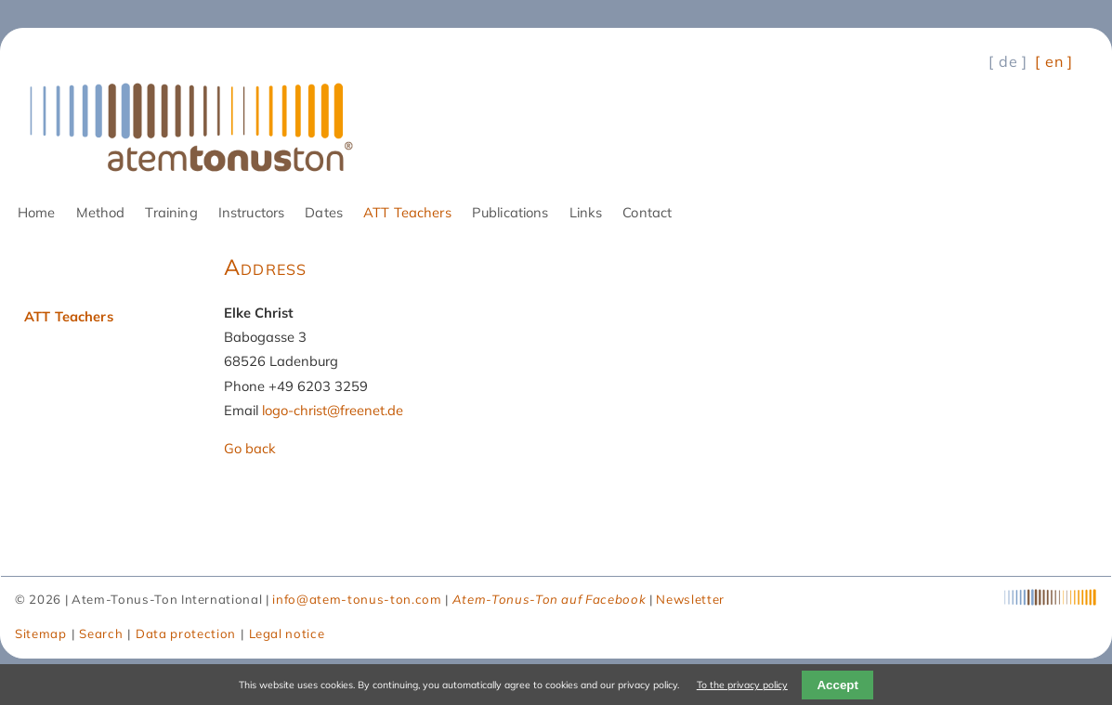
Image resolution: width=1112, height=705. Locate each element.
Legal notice (287, 633)
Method (100, 212)
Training (171, 212)
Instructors (251, 212)
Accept (837, 685)
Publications (510, 212)
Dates (324, 212)
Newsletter (690, 599)
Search (101, 633)
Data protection (186, 633)
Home (37, 212)
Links (586, 212)
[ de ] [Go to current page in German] (1007, 61)
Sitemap (41, 633)
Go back (250, 448)
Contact (647, 212)
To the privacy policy (742, 684)
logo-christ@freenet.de (332, 410)
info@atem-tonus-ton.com (356, 599)
